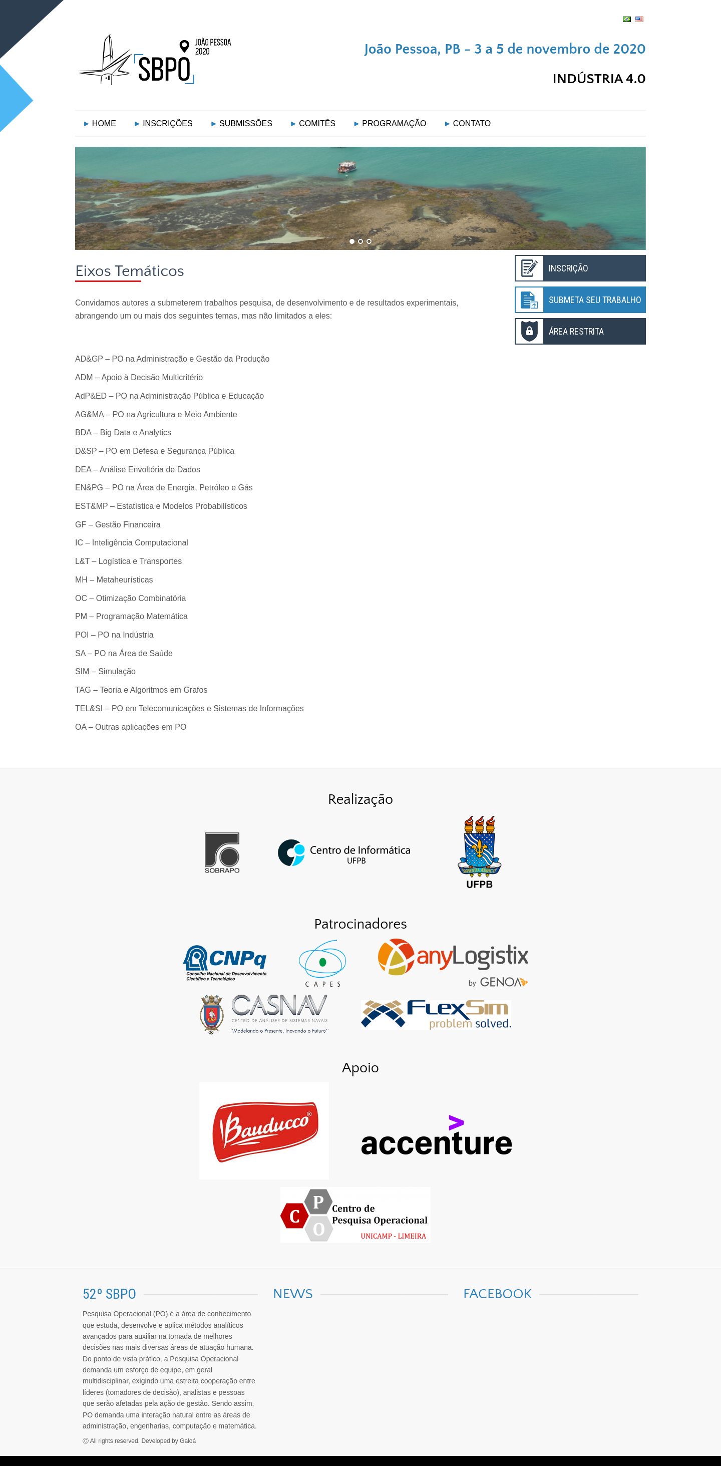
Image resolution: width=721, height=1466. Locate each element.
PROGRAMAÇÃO (394, 123)
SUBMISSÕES (245, 123)
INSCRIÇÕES (168, 123)
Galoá (188, 1440)
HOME (104, 123)
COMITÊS (317, 123)
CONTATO (472, 123)
